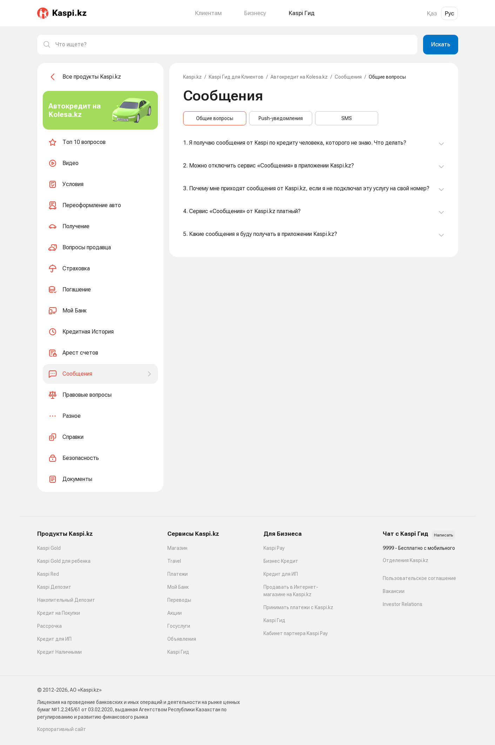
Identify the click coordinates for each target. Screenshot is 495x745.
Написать (443, 535)
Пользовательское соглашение (419, 578)
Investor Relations (402, 604)
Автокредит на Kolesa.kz (299, 77)
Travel (174, 561)
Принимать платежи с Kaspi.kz (298, 607)
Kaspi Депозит (54, 587)
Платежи (177, 574)
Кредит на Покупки (58, 613)
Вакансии (393, 591)
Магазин (177, 548)
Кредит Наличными (59, 652)
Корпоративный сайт (61, 729)
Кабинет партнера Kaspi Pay (295, 633)
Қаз (432, 13)
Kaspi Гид (178, 652)
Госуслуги (178, 626)
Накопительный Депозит (66, 600)
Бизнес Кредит (280, 561)
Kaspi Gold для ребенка (64, 561)
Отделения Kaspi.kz (405, 560)
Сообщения (348, 77)
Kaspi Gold (49, 548)
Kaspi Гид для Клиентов (236, 77)
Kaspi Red (48, 574)
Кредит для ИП (54, 639)
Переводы (179, 600)
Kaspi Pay (274, 548)
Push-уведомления (281, 118)
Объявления (181, 639)
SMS (346, 118)
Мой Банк (178, 587)
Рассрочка (49, 626)
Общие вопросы (214, 118)
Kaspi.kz (192, 77)
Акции (174, 613)
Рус (449, 13)
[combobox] (233, 44)
